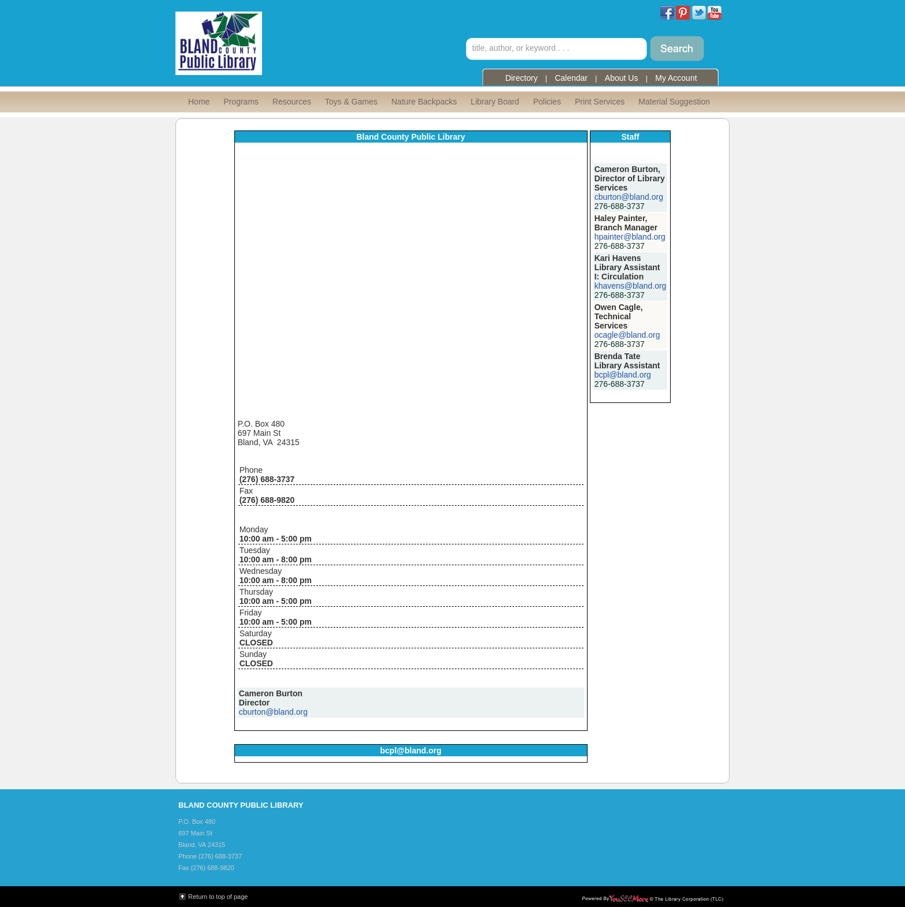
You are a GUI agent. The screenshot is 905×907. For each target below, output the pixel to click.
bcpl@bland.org (622, 374)
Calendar (571, 78)
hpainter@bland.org (629, 236)
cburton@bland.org (273, 711)
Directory (521, 78)
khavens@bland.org (630, 285)
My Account (676, 78)
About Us (621, 78)
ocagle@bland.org (627, 334)
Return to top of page (218, 896)
